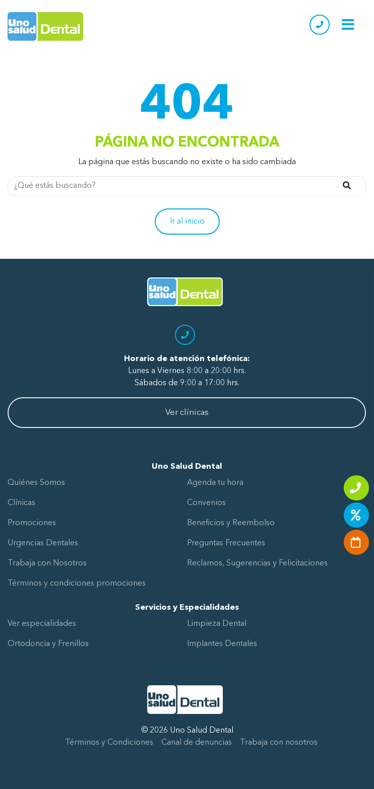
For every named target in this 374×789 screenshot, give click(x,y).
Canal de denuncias (196, 743)
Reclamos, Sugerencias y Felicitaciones (257, 563)
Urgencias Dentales (43, 543)
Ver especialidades (42, 624)
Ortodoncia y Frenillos (48, 644)
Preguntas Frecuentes (226, 543)
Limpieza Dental (216, 624)
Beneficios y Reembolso (231, 523)
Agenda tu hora (215, 483)
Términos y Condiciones (109, 743)
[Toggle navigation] (348, 24)
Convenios (206, 503)
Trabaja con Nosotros (47, 563)
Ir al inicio (187, 222)
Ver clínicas (187, 412)
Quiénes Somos (36, 483)
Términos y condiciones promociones (77, 584)
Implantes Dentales (222, 644)
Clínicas (21, 503)
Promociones (32, 523)
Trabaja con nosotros (279, 743)
